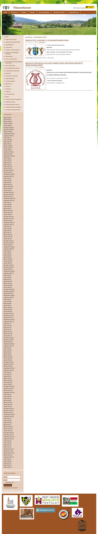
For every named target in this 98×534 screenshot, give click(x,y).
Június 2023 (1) (8, 180)
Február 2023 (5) (8, 188)
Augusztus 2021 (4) (9, 224)
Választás (8, 91)
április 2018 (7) (7, 305)
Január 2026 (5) (8, 125)
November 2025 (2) (9, 129)
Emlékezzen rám (9, 482)
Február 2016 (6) (8, 358)
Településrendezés (10, 102)
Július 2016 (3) (7, 348)
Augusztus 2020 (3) (9, 249)
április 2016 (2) (7, 354)
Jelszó (5, 480)
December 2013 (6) (9, 408)
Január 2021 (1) (8, 239)
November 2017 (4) (9, 315)
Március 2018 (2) (8, 307)
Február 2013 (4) (8, 428)
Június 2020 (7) (8, 253)
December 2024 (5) (9, 152)
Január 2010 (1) (8, 467)
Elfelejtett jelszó (8, 487)
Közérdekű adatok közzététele (13, 107)
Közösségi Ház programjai (12, 70)
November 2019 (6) (9, 267)
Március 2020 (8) (8, 259)
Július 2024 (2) (7, 158)
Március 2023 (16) (8, 186)
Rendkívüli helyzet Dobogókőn (13, 99)
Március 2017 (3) (8, 331)
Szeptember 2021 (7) (9, 222)
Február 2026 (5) (8, 123)
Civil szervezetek (9, 94)
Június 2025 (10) (8, 140)
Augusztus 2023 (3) (9, 176)
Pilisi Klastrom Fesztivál (11, 76)
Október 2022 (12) (8, 196)
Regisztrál (15, 487)
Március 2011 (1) (8, 455)
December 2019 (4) (9, 265)
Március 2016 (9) (8, 356)
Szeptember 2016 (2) (9, 344)
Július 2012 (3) (7, 441)
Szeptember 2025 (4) (9, 133)
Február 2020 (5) (8, 261)
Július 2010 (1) (7, 459)
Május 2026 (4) (7, 117)
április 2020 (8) (7, 257)
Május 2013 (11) (8, 422)
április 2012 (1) (7, 447)
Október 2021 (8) (8, 220)
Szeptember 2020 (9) (9, 247)
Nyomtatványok (9, 44)
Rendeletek (23, 12)
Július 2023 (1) (7, 178)
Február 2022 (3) (8, 212)
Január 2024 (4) (8, 168)
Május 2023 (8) (7, 182)
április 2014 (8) (7, 400)
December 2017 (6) (9, 313)
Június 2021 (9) (8, 228)
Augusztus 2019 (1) (9, 273)
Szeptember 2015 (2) (9, 368)
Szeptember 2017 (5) (9, 319)
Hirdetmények (9, 56)
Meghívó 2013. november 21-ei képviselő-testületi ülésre (47, 40)
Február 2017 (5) (8, 333)
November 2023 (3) (9, 170)
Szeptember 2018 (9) (9, 295)
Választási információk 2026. (12, 42)
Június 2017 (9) (8, 325)
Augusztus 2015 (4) (9, 370)
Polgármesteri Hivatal (10, 39)
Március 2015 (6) (8, 380)
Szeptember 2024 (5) (9, 156)
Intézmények (8, 47)
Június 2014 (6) (8, 396)
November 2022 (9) (9, 194)
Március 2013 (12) (8, 426)
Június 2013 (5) (8, 420)
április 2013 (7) (7, 424)
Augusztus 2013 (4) (9, 416)
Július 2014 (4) (7, 394)
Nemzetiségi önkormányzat (12, 68)
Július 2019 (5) (7, 275)
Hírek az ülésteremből (11, 59)
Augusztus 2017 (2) (9, 321)
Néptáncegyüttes (9, 78)
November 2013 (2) (9, 410)
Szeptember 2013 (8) (9, 414)
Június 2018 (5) (8, 301)
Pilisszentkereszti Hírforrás (12, 104)
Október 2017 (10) (8, 317)
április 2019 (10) (8, 281)
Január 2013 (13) (8, 430)
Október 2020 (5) (8, 245)
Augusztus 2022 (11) (9, 200)
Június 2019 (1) (8, 277)
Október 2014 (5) (8, 390)
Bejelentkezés (7, 485)
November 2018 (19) (9, 291)
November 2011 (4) (9, 449)
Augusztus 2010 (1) (9, 457)
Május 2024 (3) (7, 162)
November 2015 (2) (9, 364)
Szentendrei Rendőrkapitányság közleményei (13, 62)
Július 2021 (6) (7, 226)
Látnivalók (8, 73)
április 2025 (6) (7, 144)
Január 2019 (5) (8, 287)
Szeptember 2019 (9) (9, 271)
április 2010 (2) (7, 465)
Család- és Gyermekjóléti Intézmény (11, 53)
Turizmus (7, 86)
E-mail (5, 477)
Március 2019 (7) (8, 283)
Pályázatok (32, 12)
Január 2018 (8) (8, 311)
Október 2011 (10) (8, 451)
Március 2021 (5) (8, 234)
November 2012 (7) (9, 434)
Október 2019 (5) (8, 269)
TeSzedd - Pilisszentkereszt (12, 50)
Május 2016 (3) (7, 352)
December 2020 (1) (9, 241)
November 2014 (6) (9, 388)
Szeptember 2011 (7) (9, 453)
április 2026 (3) (7, 119)
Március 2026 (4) (8, 121)
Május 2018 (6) (7, 303)
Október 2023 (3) (8, 172)
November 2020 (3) (9, 243)
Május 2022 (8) (7, 206)
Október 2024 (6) (8, 154)
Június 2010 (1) (8, 461)
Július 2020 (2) (7, 251)
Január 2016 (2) (8, 360)
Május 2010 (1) (7, 463)
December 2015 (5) (9, 362)
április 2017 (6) (7, 329)
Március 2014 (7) (8, 402)
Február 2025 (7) (8, 148)
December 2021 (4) (9, 216)
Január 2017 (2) (8, 336)
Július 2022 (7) (7, 202)
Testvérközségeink (10, 81)
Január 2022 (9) (8, 214)
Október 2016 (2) (8, 342)
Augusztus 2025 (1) (9, 136)
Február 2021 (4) (8, 237)
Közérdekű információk (73, 12)
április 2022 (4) (7, 208)
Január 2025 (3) (8, 150)
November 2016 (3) (9, 340)
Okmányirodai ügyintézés (44, 12)
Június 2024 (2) (8, 160)
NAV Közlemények (10, 65)
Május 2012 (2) (7, 445)
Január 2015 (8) (8, 384)
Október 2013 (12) (8, 412)
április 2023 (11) (8, 184)
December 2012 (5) (9, 432)
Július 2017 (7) (7, 323)
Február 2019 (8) (8, 285)
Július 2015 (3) (7, 372)
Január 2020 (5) (8, 263)
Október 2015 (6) (8, 366)
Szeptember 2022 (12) (9, 198)
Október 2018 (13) (8, 293)
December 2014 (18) (9, 386)
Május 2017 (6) (7, 327)
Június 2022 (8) (8, 204)
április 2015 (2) (7, 378)
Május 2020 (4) (7, 255)
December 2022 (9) (9, 192)
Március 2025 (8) (8, 146)
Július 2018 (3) (7, 299)
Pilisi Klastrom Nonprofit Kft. (59, 12)
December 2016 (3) (9, 338)
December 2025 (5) (9, 127)
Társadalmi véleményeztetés (12, 109)
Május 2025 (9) (7, 142)
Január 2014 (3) (8, 406)
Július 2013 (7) (7, 418)
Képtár (7, 96)
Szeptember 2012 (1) (9, 437)
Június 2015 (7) (8, 374)
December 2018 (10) (9, 289)
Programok (8, 89)
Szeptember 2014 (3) (9, 392)
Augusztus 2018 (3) (9, 297)
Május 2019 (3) (7, 279)
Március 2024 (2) (8, 166)
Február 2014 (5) (8, 404)
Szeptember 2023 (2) (9, 174)
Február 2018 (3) (8, 309)
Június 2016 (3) (8, 350)
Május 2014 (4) (7, 398)
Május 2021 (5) (7, 230)
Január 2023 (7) (8, 190)
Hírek (6, 37)
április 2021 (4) (7, 232)
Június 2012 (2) (8, 443)
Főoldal (5, 12)
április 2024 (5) (7, 164)
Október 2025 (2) (8, 131)
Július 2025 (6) (7, 138)
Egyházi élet (8, 83)
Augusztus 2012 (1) (9, 439)
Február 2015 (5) (8, 382)
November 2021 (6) (9, 218)
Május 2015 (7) (7, 376)
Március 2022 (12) (8, 210)
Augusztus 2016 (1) (9, 346)
